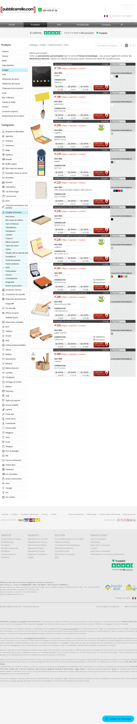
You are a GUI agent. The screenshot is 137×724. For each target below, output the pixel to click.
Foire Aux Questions (98, 539)
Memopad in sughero (63, 121)
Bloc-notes (58, 264)
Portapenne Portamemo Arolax (67, 350)
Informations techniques (65, 554)
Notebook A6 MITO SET (64, 178)
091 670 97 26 (50, 10)
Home (12, 24)
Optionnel (5, 557)
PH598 (105, 321)
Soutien (14, 514)
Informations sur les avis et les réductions (107, 554)
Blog (57, 557)
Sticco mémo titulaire (63, 64)
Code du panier (129, 514)
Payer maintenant (76, 514)
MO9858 (104, 121)
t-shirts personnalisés (70, 629)
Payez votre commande (100, 545)
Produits (35, 24)
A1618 (105, 293)
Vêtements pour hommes (38, 539)
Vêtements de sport (35, 548)
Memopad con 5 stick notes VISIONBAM (70, 207)
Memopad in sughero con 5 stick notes (70, 235)
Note (66, 45)
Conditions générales (30, 514)
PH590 (105, 264)
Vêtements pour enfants (37, 545)
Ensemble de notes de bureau (67, 321)
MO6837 (104, 178)
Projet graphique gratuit (11, 539)
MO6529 (104, 207)
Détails (117, 64)
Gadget (43, 45)
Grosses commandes (9, 548)
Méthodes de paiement (64, 548)
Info (59, 24)
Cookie (53, 514)
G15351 (105, 150)
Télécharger (91, 514)
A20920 (105, 350)
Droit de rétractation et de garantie (69, 539)
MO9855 (104, 235)
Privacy (45, 514)
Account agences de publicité (107, 606)
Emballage (5, 551)
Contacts (106, 24)
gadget (31, 557)
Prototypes (5, 545)
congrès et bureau (55, 45)
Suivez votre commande (109, 514)
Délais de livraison (62, 542)
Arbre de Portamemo (63, 150)
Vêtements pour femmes (37, 542)
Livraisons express (8, 554)
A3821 (105, 92)
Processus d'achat (62, 551)
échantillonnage (7, 542)
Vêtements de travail (36, 551)
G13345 (105, 64)
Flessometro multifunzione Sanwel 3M (70, 293)
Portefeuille (82, 24)
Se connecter (131, 606)
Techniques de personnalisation (67, 545)
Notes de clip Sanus (62, 92)
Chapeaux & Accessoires (37, 554)
